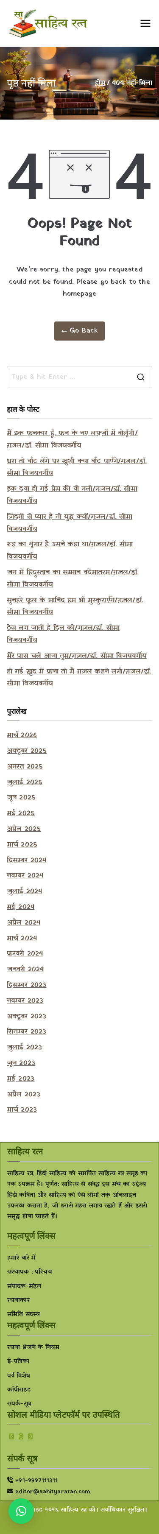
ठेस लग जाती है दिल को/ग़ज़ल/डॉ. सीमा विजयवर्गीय (63, 634)
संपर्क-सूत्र (19, 1404)
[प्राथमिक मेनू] (145, 23)
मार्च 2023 (22, 1110)
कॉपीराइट (19, 1390)
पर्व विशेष (18, 1376)
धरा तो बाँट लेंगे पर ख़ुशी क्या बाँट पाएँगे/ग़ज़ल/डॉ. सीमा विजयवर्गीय (77, 467)
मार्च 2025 (22, 845)
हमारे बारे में (21, 1258)
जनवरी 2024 (25, 969)
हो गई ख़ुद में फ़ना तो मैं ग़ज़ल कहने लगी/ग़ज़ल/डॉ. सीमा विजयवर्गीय (79, 678)
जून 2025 (21, 798)
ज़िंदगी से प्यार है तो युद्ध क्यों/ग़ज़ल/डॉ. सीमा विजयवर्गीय (69, 523)
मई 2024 (20, 907)
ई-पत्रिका (18, 1361)
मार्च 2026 (22, 735)
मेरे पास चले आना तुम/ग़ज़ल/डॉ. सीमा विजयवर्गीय (77, 656)
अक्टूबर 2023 (26, 1016)
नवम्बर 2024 (25, 876)
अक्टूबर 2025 (27, 751)
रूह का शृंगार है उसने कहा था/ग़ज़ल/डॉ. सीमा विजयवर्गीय (70, 550)
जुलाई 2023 (24, 1047)
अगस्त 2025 (25, 767)
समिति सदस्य (23, 1314)
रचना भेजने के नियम (33, 1347)
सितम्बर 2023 (26, 1032)
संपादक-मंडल (24, 1286)
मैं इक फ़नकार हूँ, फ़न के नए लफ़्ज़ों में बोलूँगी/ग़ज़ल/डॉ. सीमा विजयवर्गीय (72, 439)
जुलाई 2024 (24, 891)
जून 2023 (21, 1063)
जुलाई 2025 (24, 782)
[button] (21, 1511)
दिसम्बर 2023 (26, 985)
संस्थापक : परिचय (29, 1272)
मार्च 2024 (22, 938)
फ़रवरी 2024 (25, 954)
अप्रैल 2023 (23, 1095)
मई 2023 (20, 1079)
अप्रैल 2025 (24, 829)
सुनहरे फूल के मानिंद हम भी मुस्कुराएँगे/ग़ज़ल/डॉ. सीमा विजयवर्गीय (75, 606)
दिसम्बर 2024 (26, 860)
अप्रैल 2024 (23, 923)
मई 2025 (21, 813)
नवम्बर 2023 (25, 1001)
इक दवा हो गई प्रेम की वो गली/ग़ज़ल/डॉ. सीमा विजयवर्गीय (72, 495)
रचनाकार (18, 1300)
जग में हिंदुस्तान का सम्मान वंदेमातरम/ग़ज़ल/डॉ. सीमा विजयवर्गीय (73, 578)
